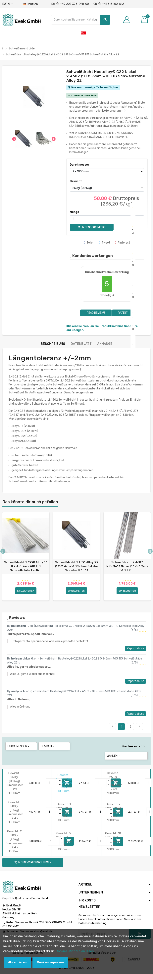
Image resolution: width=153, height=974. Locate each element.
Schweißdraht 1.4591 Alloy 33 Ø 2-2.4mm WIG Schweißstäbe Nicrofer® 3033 (76, 566)
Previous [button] (2, 551)
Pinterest (122, 242)
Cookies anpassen (50, 962)
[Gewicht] (107, 188)
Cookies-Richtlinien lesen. (75, 951)
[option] (25, 556)
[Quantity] (52, 782)
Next (139, 726)
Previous (113, 726)
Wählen (114, 756)
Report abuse (135, 648)
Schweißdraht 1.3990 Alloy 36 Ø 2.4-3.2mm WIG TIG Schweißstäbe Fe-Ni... (25, 566)
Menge (74, 212)
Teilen (89, 242)
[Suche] (80, 20)
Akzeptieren (17, 962)
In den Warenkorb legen (32, 862)
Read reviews (96, 313)
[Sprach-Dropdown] (32, 4)
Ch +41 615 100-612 (108, 4)
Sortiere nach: (134, 746)
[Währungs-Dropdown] (7, 4)
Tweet (104, 242)
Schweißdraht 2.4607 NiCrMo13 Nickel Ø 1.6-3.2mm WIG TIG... (127, 566)
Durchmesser (78, 164)
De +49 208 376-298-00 (70, 4)
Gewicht (76, 181)
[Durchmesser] (107, 171)
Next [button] (150, 551)
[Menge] (107, 218)
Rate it (123, 313)
